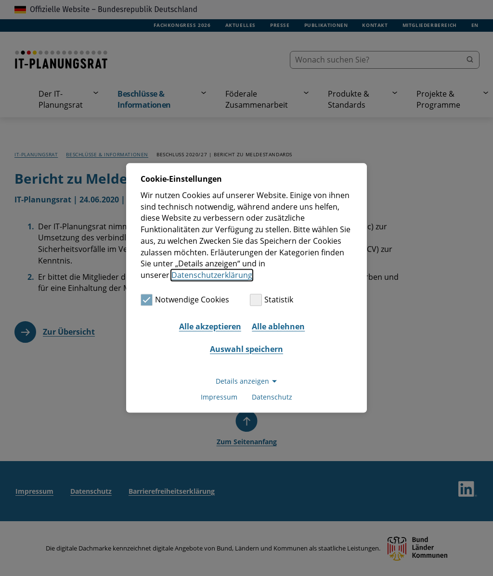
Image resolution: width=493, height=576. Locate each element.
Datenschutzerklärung (211, 275)
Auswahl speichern (246, 349)
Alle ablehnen (278, 326)
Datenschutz (272, 397)
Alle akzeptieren (210, 326)
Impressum (219, 397)
